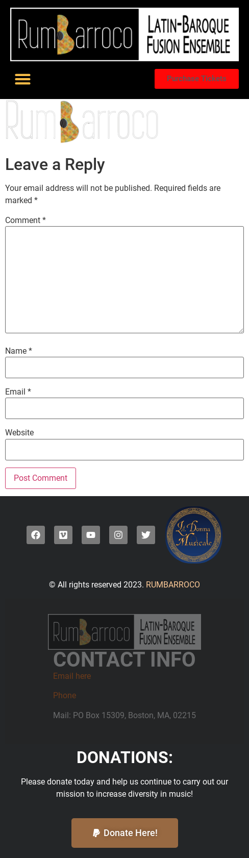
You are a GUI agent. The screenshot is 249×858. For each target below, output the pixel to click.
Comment (25, 220)
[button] (23, 79)
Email (18, 392)
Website (19, 433)
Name (18, 351)
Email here (72, 676)
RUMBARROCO (172, 585)
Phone (64, 695)
